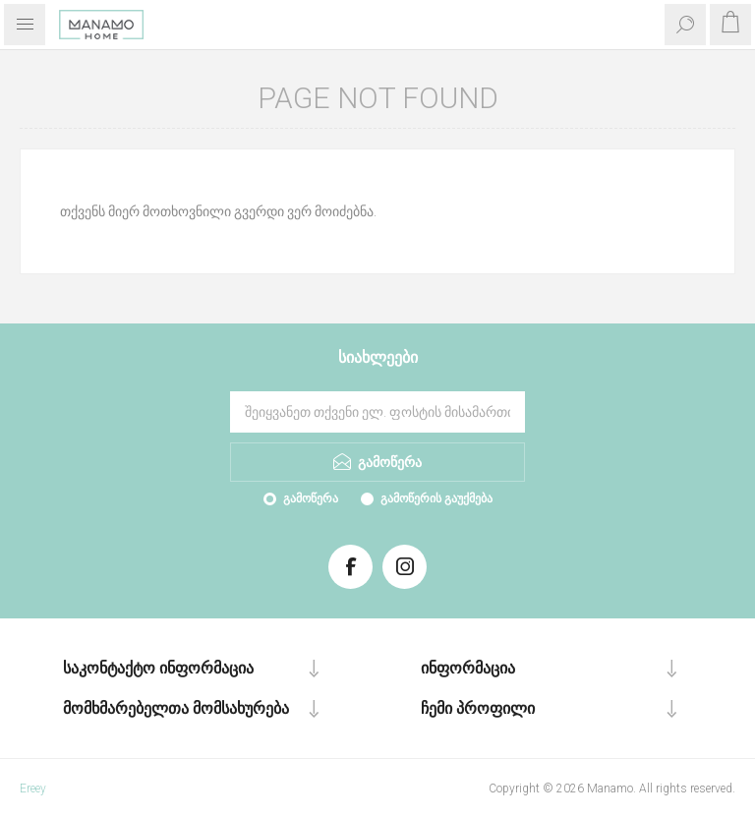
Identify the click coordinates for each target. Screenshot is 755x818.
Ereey (33, 788)
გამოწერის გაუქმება (436, 498)
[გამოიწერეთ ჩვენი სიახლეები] (377, 412)
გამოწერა (310, 498)
